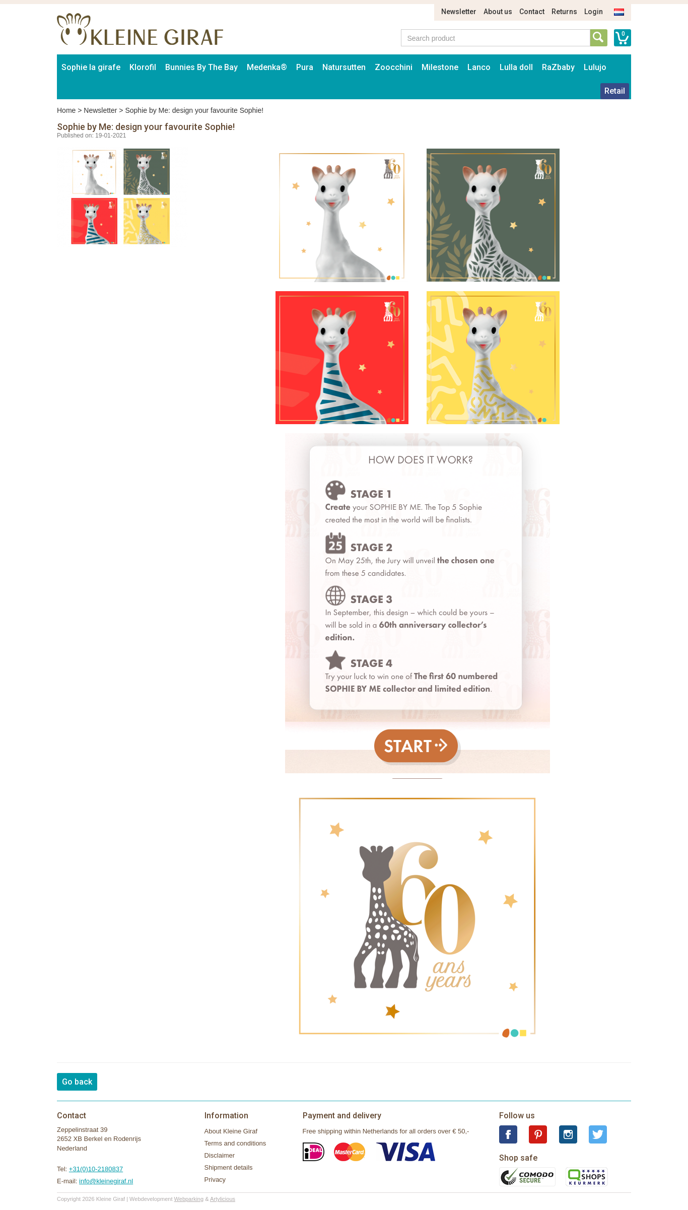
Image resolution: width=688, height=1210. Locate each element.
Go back (77, 1082)
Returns (564, 12)
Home (66, 110)
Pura (304, 67)
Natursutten (344, 67)
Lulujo (595, 67)
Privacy (215, 1179)
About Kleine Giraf (231, 1131)
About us (498, 12)
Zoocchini (393, 67)
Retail (614, 91)
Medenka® (267, 67)
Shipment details (228, 1167)
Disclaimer (219, 1155)
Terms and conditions (235, 1143)
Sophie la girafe (90, 67)
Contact (531, 12)
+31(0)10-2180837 (96, 1169)
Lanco (479, 67)
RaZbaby (558, 67)
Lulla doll (516, 67)
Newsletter (458, 12)
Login (593, 12)
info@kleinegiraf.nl (106, 1181)
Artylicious (222, 1199)
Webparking (189, 1199)
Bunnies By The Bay (201, 67)
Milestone (440, 67)
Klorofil (142, 67)
